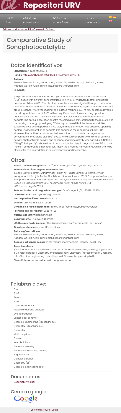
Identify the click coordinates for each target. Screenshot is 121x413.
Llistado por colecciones (61, 20)
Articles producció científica (18, 29)
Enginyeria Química (44, 29)
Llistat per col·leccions (31, 20)
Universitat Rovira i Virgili (44, 409)
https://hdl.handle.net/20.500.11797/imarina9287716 (51, 75)
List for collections (92, 20)
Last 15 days (9, 20)
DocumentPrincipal (24, 381)
